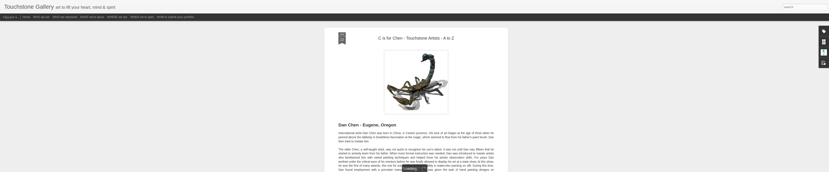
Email (401, 95)
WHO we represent (65, 17)
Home (26, 17)
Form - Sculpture (408, 106)
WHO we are (41, 17)
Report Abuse (440, 169)
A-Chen (374, 106)
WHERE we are (117, 17)
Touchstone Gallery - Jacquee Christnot (435, 101)
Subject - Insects (456, 106)
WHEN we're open (142, 17)
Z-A (470, 106)
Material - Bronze (432, 106)
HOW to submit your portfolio (175, 17)
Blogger (427, 169)
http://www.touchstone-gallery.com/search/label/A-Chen (400, 79)
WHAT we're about (92, 17)
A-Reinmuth (388, 106)
